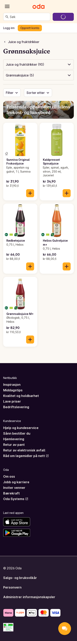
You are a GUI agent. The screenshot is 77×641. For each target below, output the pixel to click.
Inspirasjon (12, 385)
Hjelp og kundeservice (20, 428)
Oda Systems (15, 499)
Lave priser (12, 401)
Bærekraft (11, 493)
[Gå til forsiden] (38, 6)
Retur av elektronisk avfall (24, 450)
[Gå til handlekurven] (63, 17)
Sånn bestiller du (16, 433)
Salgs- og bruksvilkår (20, 578)
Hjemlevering (13, 439)
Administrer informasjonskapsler (29, 597)
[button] (38, 64)
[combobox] (29, 17)
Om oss (9, 476)
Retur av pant (14, 445)
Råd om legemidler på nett (26, 456)
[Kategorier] (7, 6)
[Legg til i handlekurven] (30, 193)
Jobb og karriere (16, 482)
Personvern (12, 587)
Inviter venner (14, 488)
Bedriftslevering (16, 407)
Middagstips (13, 390)
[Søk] (7, 17)
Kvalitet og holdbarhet (21, 396)
